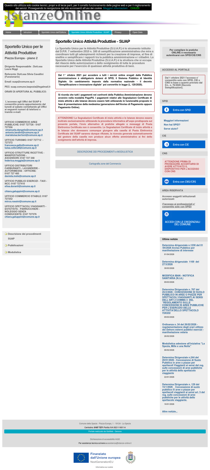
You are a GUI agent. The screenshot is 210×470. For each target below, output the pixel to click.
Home (8, 32)
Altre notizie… (170, 411)
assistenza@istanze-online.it (119, 443)
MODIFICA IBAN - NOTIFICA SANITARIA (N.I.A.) (178, 277)
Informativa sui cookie (104, 467)
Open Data (138, 32)
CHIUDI (134, 8)
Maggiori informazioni (176, 120)
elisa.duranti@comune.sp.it (20, 186)
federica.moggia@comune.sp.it (22, 160)
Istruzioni (28, 32)
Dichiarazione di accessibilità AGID (105, 439)
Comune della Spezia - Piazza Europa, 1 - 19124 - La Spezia (105, 424)
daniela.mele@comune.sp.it (20, 176)
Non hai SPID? (172, 125)
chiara (22, 191)
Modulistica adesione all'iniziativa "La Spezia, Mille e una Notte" (183, 344)
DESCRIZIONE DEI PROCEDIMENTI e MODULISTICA (105, 152)
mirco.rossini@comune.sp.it (20, 201)
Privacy (118, 32)
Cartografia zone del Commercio (105, 164)
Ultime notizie (170, 239)
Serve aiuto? (171, 129)
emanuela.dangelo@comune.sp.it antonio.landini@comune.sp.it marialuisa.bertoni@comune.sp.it (24, 132)
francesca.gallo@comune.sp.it (22, 145)
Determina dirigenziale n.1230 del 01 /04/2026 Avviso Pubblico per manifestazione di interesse (182, 248)
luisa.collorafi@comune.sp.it (21, 148)
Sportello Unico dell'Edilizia (54, 32)
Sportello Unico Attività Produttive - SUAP (90, 32)
